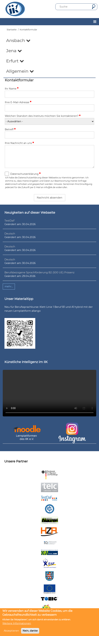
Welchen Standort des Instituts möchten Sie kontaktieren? (41, 115)
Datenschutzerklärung (24, 173)
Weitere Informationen (16, 623)
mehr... (9, 286)
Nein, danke (30, 630)
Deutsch (9, 233)
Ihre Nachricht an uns (18, 143)
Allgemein (20, 71)
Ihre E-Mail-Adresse (17, 102)
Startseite (11, 29)
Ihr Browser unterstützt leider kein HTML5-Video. (49, 393)
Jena (14, 50)
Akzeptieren (11, 630)
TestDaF (9, 220)
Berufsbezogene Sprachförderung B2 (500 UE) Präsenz (39, 272)
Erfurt (15, 60)
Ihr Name (10, 88)
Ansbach (18, 40)
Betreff (9, 129)
